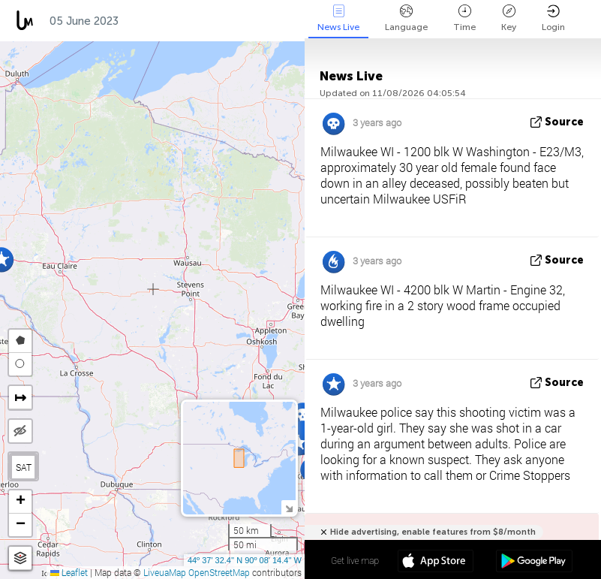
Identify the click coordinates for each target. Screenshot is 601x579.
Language (406, 18)
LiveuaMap (164, 572)
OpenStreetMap (219, 572)
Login (553, 18)
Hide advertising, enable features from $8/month (433, 532)
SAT (24, 467)
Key (508, 18)
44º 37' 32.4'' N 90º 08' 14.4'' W (245, 560)
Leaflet (69, 572)
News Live (338, 18)
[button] (302, 415)
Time (464, 18)
